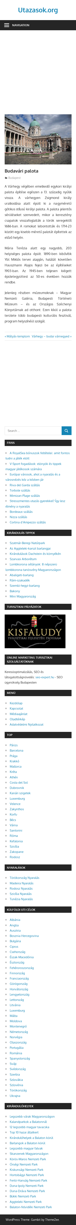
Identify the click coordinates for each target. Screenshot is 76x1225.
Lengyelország (19, 994)
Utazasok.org (38, 10)
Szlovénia (16, 1085)
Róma (14, 836)
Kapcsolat (16, 708)
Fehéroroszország (22, 968)
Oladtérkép (17, 719)
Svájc (13, 1064)
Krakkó (14, 761)
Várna (14, 825)
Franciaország (19, 978)
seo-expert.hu (44, 677)
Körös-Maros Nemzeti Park (28, 1159)
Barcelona (16, 750)
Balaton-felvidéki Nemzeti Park (31, 1207)
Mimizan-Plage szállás (25, 496)
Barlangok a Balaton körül (27, 1143)
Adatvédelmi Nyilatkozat (26, 724)
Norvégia (16, 1037)
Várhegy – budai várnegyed (50, 336)
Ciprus (14, 946)
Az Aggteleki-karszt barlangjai (30, 548)
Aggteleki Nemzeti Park (26, 1202)
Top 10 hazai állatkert (24, 1132)
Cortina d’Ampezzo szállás (28, 522)
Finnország (17, 973)
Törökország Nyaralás (24, 878)
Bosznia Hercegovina (24, 936)
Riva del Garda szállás (25, 485)
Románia (16, 1053)
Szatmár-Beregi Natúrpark (27, 543)
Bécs (13, 820)
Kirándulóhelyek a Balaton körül (31, 1138)
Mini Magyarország (23, 596)
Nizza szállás (18, 517)
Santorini (16, 830)
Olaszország (18, 1042)
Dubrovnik (17, 788)
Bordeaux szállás (21, 512)
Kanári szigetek (20, 793)
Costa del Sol (19, 782)
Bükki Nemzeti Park (23, 1196)
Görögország (19, 984)
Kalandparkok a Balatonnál (28, 1122)
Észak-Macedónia (22, 957)
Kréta (13, 772)
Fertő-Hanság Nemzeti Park (28, 1180)
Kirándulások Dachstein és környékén (35, 554)
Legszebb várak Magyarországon (32, 1116)
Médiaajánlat (18, 714)
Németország (19, 1032)
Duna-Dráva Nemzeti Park (27, 1191)
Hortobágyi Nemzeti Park (27, 1175)
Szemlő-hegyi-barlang (25, 586)
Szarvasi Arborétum (23, 559)
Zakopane (17, 852)
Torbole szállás (20, 490)
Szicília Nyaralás (21, 894)
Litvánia (15, 1005)
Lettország (17, 1000)
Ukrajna (15, 1096)
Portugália (17, 1048)
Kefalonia (16, 841)
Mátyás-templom (18, 336)
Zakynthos (17, 809)
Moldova (16, 1021)
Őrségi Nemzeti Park (24, 1164)
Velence (15, 804)
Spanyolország (20, 1058)
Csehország (17, 952)
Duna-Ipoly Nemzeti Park (27, 1186)
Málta (13, 1016)
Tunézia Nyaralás (21, 899)
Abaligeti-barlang (22, 575)
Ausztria (15, 930)
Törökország (18, 1090)
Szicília (14, 846)
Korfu (13, 814)
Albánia (15, 920)
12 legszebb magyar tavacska (29, 1127)
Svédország (18, 1069)
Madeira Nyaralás (21, 883)
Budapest (14, 177)
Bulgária (15, 941)
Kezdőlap (16, 703)
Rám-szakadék (20, 580)
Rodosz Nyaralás (21, 888)
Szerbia (15, 1074)
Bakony (15, 591)
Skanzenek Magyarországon (29, 1154)
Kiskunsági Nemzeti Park (26, 1170)
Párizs (14, 745)
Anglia (14, 925)
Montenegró (18, 1026)
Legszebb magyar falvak (26, 1148)
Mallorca (15, 766)
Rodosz (15, 857)
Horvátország (19, 989)
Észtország (17, 962)
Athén (14, 777)
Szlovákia (16, 1080)
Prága (13, 756)
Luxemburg (17, 798)
